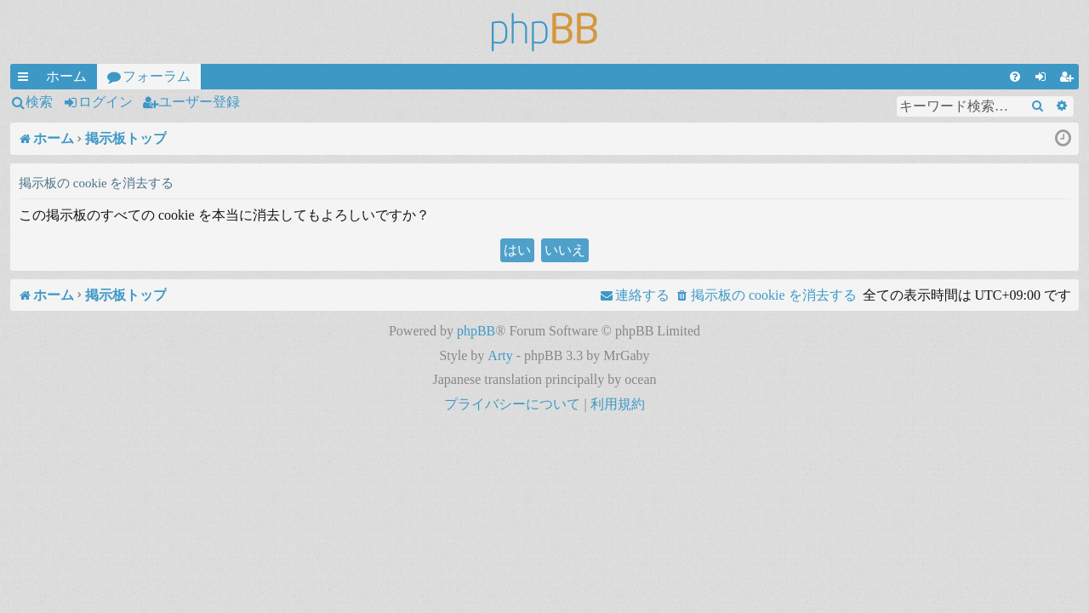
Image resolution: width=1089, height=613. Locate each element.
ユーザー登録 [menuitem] (1069, 79)
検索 (39, 102)
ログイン (105, 102)
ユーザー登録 (199, 102)
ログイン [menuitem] (1044, 79)
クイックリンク (26, 79)
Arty (499, 355)
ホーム (66, 76)
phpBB (476, 331)
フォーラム (157, 76)
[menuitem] (1015, 76)
